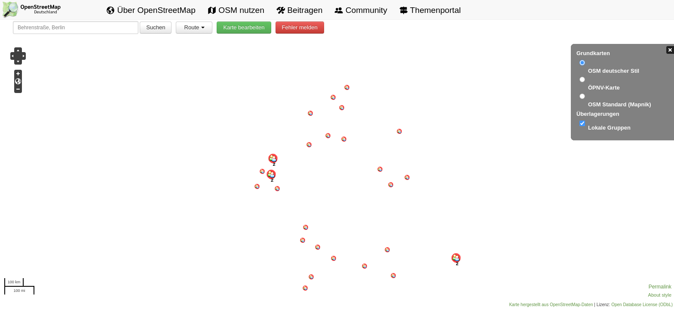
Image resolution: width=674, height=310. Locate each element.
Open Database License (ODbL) (642, 304)
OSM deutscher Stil (613, 71)
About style (659, 295)
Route (194, 27)
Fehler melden (300, 27)
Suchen (155, 27)
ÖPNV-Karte (604, 87)
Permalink (660, 287)
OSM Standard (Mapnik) (619, 104)
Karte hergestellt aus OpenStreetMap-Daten (551, 304)
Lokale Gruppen (609, 127)
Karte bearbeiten (243, 27)
